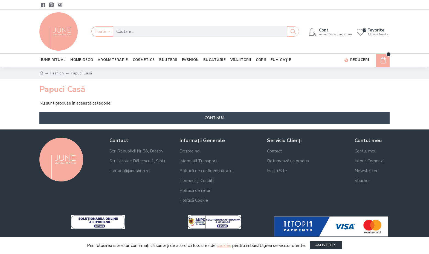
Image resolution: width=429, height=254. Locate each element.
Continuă (215, 117)
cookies (224, 246)
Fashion (57, 73)
